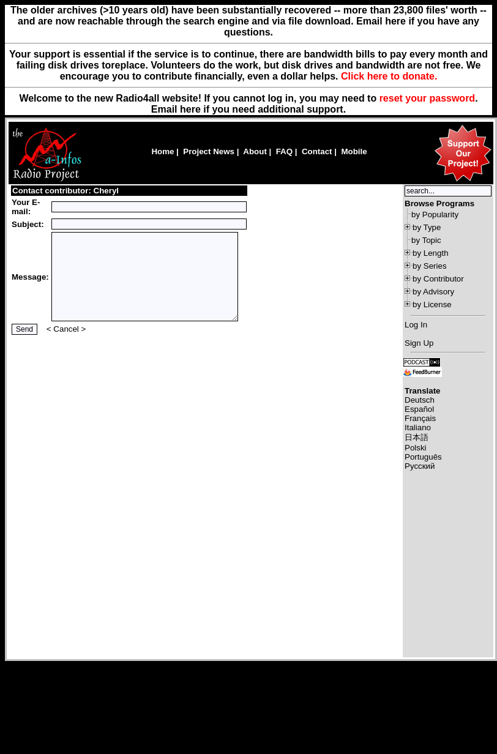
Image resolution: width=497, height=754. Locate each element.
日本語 (416, 437)
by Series (430, 266)
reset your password (427, 98)
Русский (420, 466)
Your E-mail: (26, 207)
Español (419, 409)
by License (432, 304)
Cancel (66, 329)
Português (423, 456)
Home (162, 151)
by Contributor (438, 278)
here (190, 109)
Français (420, 418)
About (255, 151)
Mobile (354, 151)
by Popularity (434, 214)
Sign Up (419, 343)
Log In (416, 324)
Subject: (28, 224)
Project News (208, 151)
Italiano (418, 427)
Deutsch (420, 400)
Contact (317, 151)
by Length (431, 253)
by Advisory (433, 291)
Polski (416, 447)
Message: (30, 277)
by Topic (426, 240)
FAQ (284, 151)
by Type (427, 227)
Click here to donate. (389, 76)
